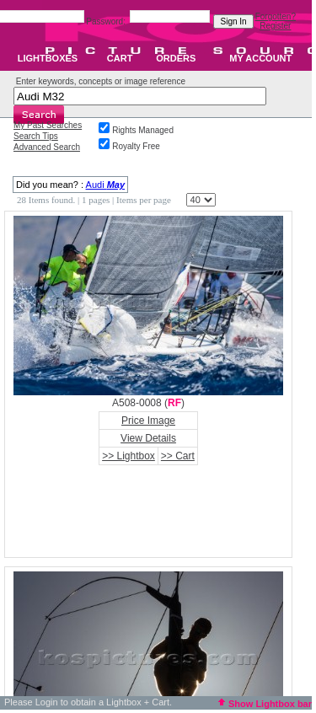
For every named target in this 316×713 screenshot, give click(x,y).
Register (275, 25)
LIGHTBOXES (48, 58)
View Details (148, 438)
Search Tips (35, 136)
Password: (106, 21)
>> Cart (178, 456)
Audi (105, 185)
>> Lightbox (128, 456)
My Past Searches (47, 125)
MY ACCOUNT (260, 58)
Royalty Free (136, 146)
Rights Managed (143, 130)
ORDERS (175, 58)
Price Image (148, 420)
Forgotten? (275, 16)
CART (120, 58)
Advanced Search (46, 147)
